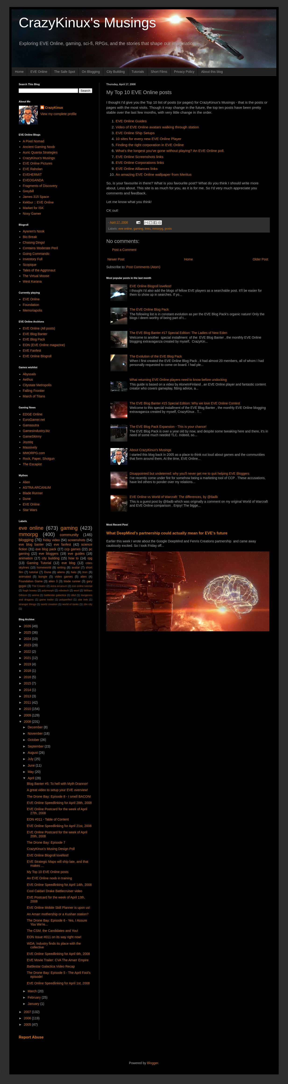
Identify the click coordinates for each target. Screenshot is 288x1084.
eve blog (68, 563)
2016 (28, 677)
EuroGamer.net (34, 419)
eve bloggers (48, 553)
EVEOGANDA (33, 180)
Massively (30, 447)
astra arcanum (58, 586)
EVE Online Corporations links (140, 163)
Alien (26, 482)
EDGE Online (33, 414)
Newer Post (115, 259)
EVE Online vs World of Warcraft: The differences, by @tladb (174, 497)
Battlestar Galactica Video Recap (51, 966)
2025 (28, 632)
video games (64, 576)
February (35, 997)
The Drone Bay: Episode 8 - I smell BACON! (59, 796)
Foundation (31, 305)
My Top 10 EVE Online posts (47, 872)
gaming (138, 228)
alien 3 (53, 581)
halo (73, 572)
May (31, 772)
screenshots (76, 540)
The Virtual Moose (36, 276)
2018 (28, 671)
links (148, 228)
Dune (27, 499)
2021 (28, 658)
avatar (76, 567)
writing (61, 567)
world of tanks (70, 604)
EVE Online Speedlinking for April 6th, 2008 (58, 954)
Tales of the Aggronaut (39, 270)
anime (35, 595)
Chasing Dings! (34, 242)
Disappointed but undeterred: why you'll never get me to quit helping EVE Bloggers (189, 473)
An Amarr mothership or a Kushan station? (58, 914)
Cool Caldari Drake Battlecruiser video (54, 891)
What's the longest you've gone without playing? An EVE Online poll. (170, 151)
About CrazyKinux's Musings (150, 450)
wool (76, 590)
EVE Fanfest (32, 350)
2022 (28, 651)
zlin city (88, 604)
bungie (43, 576)
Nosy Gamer (32, 213)
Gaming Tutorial (39, 563)
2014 (28, 690)
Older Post (260, 259)
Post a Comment (124, 250)
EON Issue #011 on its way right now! (54, 937)
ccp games (72, 549)
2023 (28, 645)
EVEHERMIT (32, 174)
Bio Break (30, 237)
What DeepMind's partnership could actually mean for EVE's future (167, 533)
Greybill (28, 191)
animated (25, 576)
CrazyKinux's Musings (87, 22)
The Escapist (32, 464)
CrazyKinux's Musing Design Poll (51, 849)
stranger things (27, 604)
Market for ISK (33, 208)
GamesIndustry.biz (36, 431)
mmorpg (157, 228)
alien (83, 576)
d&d (73, 595)
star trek (83, 599)
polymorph (48, 590)
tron (85, 572)
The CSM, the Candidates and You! (52, 931)
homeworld (44, 567)
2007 (28, 1012)
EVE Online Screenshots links (139, 157)
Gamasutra (31, 425)
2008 (28, 721)
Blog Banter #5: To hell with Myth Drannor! (57, 784)
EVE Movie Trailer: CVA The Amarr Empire (58, 960)
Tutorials (138, 72)
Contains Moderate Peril (40, 248)
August (33, 752)
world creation (49, 604)
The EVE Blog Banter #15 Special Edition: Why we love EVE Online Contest (185, 403)
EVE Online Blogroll (37, 356)
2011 (28, 702)
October (34, 740)
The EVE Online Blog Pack (149, 309)
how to (73, 558)
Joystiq (28, 442)
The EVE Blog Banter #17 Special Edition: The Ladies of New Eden (178, 333)
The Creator (39, 586)
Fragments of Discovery (40, 186)
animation (26, 558)
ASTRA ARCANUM (37, 487)
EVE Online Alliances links (137, 169)
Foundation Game (31, 581)
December (35, 727)
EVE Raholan (33, 169)
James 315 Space (36, 197)
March (33, 991)
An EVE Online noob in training (49, 878)
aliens (61, 572)
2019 (28, 664)
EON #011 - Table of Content (48, 819)
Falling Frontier (34, 391)
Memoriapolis (32, 310)
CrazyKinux (54, 107)
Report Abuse (31, 1037)
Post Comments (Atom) (143, 267)
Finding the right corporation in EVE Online (150, 145)
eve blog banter (31, 544)
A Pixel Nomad (33, 141)
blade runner (72, 581)
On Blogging (91, 72)
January (34, 1004)
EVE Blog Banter (35, 334)
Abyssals (29, 374)
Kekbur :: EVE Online (38, 202)
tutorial (33, 572)
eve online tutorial (82, 586)
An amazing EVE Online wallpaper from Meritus (154, 174)
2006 (28, 1018)
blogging (26, 540)
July (31, 759)
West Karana (32, 281)
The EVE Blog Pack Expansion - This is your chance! (168, 426)
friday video (51, 540)
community (69, 535)
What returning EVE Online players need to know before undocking (178, 380)
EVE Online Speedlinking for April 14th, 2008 (59, 885)
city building (51, 558)
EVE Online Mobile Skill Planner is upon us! (58, 907)
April (31, 778)
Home (19, 72)
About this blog (212, 72)
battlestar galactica (55, 595)
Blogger (152, 1063)
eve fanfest (62, 544)
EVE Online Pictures (38, 163)
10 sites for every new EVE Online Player (148, 139)
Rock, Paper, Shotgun (39, 458)
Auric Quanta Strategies (40, 152)
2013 (28, 696)
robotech (64, 590)
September (36, 746)
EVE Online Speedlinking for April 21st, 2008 (59, 826)
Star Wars (30, 510)
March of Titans (34, 396)
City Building (116, 72)
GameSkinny (32, 436)
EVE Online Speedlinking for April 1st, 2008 (58, 983)
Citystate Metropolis (37, 385)
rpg (90, 558)
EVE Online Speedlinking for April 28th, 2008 (59, 803)
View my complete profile (58, 114)
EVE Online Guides (131, 121)
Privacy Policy (184, 72)
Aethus (28, 379)
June (32, 765)
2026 (28, 626)
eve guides (76, 553)
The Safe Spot (64, 72)
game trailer (46, 599)
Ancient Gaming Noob (39, 147)
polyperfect (65, 599)
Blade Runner (33, 493)
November (35, 733)
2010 (28, 709)
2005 (28, 1024)
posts (168, 228)
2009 (28, 715)
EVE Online (38, 72)
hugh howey (30, 590)
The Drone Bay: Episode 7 (46, 842)
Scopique (29, 265)
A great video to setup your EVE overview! (57, 790)
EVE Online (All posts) (39, 328)
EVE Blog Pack (34, 339)
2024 (28, 639)
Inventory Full (33, 259)
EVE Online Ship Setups (135, 133)
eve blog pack (46, 549)
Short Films (159, 72)
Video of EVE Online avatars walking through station (157, 127)
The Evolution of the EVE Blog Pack (156, 356)
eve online (125, 228)
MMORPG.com (34, 453)
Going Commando (36, 254)
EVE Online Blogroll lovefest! (150, 286)
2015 (28, 683)
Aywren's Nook (34, 231)
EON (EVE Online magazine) (44, 345)
